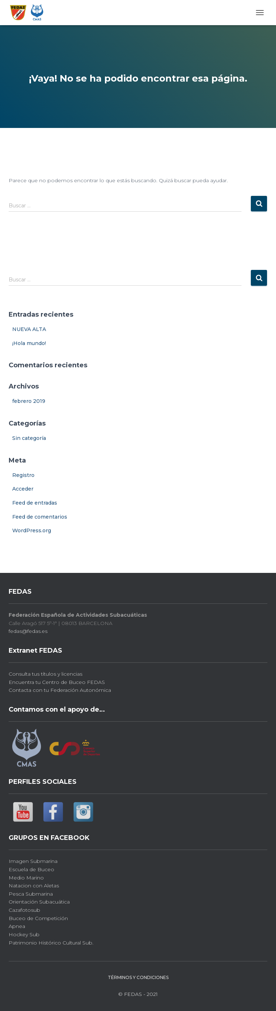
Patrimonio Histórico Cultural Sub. (51, 942)
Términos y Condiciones (138, 977)
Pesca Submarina (31, 894)
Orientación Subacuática (39, 902)
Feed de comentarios (39, 517)
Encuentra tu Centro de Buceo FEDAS (57, 682)
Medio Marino (26, 877)
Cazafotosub (24, 910)
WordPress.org (31, 530)
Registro (23, 475)
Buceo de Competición (38, 918)
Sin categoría (29, 438)
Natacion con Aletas (34, 885)
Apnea (17, 926)
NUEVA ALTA (29, 329)
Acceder (22, 489)
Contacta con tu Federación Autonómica (60, 690)
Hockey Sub (24, 934)
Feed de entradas (34, 503)
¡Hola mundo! (29, 343)
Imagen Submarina (33, 861)
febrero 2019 (28, 401)
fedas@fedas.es (28, 631)
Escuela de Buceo (31, 869)
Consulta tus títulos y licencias (45, 674)
